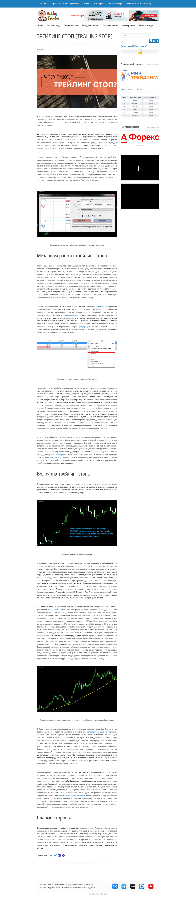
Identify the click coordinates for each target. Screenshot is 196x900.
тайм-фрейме (60, 455)
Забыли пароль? (140, 46)
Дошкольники (71, 25)
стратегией (41, 408)
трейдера (82, 327)
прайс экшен (49, 440)
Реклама (43, 888)
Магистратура (146, 25)
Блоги (87, 3)
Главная (42, 3)
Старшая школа (110, 25)
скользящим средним (95, 732)
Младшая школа (90, 25)
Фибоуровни (53, 610)
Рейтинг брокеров (115, 3)
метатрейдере (102, 306)
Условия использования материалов (53, 885)
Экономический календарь (139, 3)
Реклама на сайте (153, 64)
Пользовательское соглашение (81, 885)
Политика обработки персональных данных (78, 888)
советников (73, 315)
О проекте (55, 3)
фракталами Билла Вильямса (72, 795)
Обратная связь (54, 888)
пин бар (57, 457)
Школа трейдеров (71, 3)
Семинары (98, 3)
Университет (128, 25)
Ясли (40, 25)
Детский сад (53, 25)
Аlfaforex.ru (140, 145)
